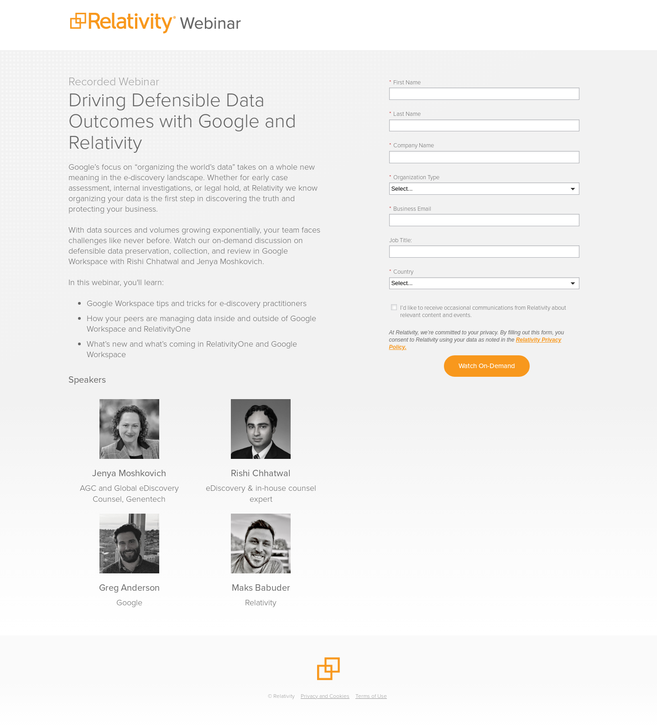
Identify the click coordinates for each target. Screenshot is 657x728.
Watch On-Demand (487, 366)
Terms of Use (371, 696)
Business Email (410, 208)
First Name (405, 82)
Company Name (411, 145)
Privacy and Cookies (325, 696)
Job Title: (400, 240)
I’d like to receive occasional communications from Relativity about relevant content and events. (483, 311)
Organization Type (414, 177)
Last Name (405, 113)
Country (401, 271)
